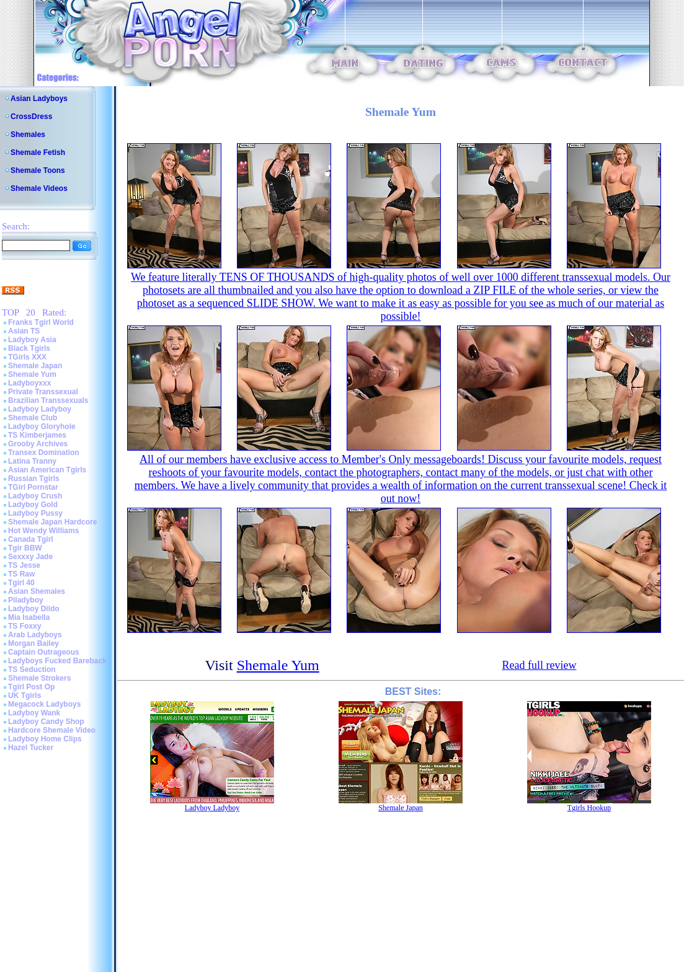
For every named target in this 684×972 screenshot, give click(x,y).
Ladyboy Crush (35, 496)
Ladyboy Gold (33, 504)
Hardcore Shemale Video (51, 730)
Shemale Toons (38, 170)
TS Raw (21, 574)
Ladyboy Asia (32, 339)
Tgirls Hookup (589, 807)
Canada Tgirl (30, 539)
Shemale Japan (35, 365)
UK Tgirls (24, 695)
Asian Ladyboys (39, 98)
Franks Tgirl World (41, 322)
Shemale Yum (32, 374)
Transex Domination (43, 452)
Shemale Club (32, 417)
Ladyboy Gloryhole (42, 426)
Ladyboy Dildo (34, 608)
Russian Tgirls (34, 478)
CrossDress (31, 116)
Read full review (539, 665)
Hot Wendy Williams (43, 530)
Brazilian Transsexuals (48, 400)
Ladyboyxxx (29, 383)
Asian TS (24, 331)
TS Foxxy (24, 626)
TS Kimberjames (37, 435)
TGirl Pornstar (33, 487)
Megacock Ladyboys (44, 704)
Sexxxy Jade (30, 556)
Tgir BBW (25, 548)
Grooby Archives (38, 444)
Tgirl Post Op (31, 687)
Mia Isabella (29, 617)
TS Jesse (24, 565)
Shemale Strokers (39, 678)
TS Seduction (32, 669)
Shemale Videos (39, 188)
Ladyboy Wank (34, 713)
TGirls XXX (27, 357)
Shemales (28, 134)
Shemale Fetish (38, 152)
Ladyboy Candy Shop (46, 721)
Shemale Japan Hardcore (52, 522)
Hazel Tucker (30, 747)
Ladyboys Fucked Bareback (57, 660)
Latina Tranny (32, 461)
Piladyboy (25, 600)
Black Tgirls (29, 348)
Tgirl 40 (21, 582)
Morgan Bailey (33, 643)
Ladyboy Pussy (35, 513)
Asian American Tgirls (47, 470)
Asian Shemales (36, 591)
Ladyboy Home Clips (45, 739)
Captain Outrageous (43, 652)
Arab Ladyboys (35, 634)
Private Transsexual (43, 391)
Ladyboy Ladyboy (39, 409)
